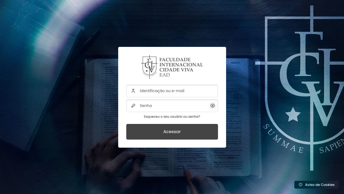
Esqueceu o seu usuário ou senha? (172, 116)
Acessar (172, 132)
